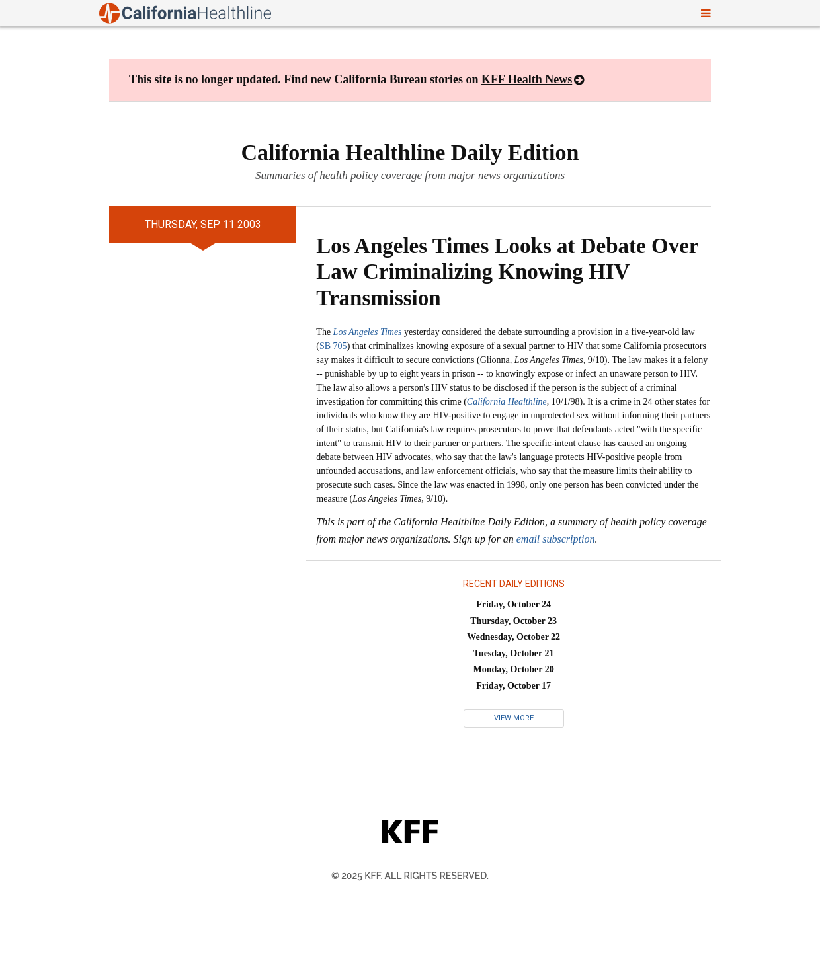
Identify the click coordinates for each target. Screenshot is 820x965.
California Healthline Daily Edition (410, 152)
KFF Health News (526, 79)
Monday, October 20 (513, 669)
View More (514, 718)
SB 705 (333, 346)
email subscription (555, 539)
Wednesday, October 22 (513, 637)
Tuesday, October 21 (513, 653)
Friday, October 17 (513, 686)
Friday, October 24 (513, 604)
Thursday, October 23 (513, 621)
